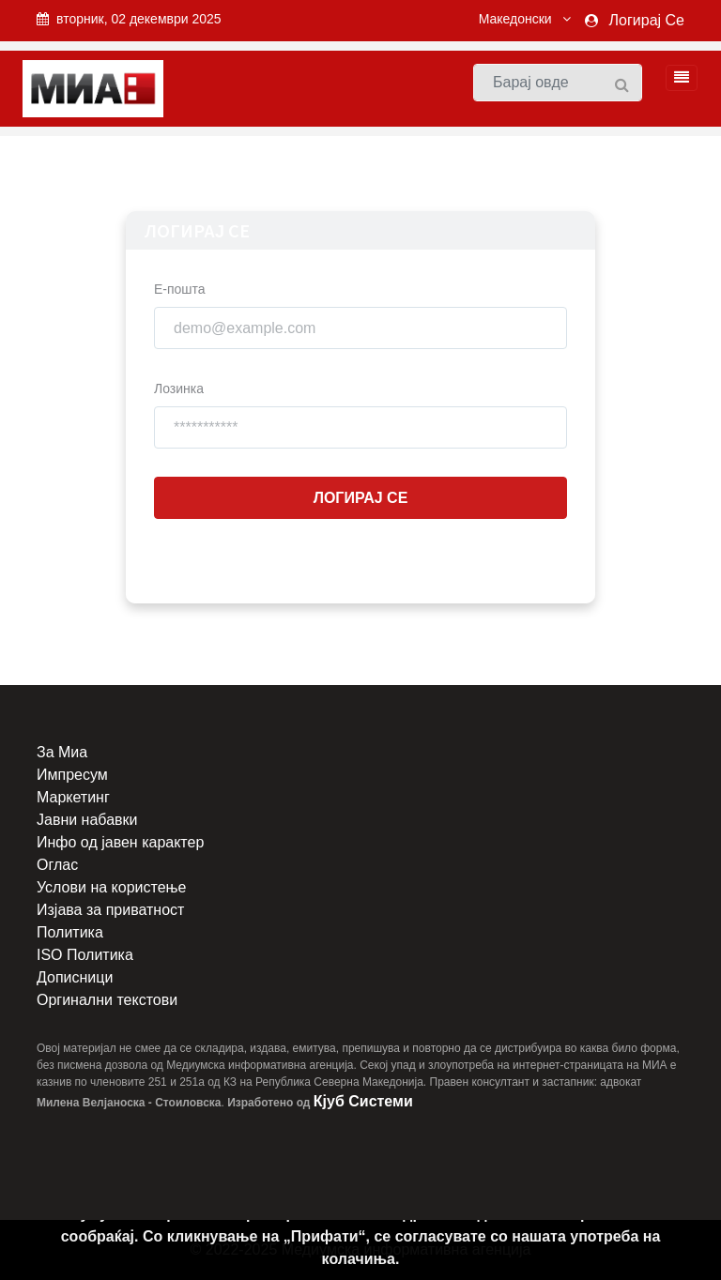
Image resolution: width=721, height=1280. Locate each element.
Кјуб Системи (363, 1101)
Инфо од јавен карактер (120, 842)
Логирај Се (646, 20)
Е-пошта (180, 289)
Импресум (72, 775)
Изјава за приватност (110, 910)
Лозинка (179, 388)
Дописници (75, 977)
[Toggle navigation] (675, 78)
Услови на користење (111, 887)
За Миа (62, 752)
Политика (70, 932)
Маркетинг (73, 797)
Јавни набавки (87, 820)
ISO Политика (85, 955)
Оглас (57, 865)
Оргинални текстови (107, 1000)
